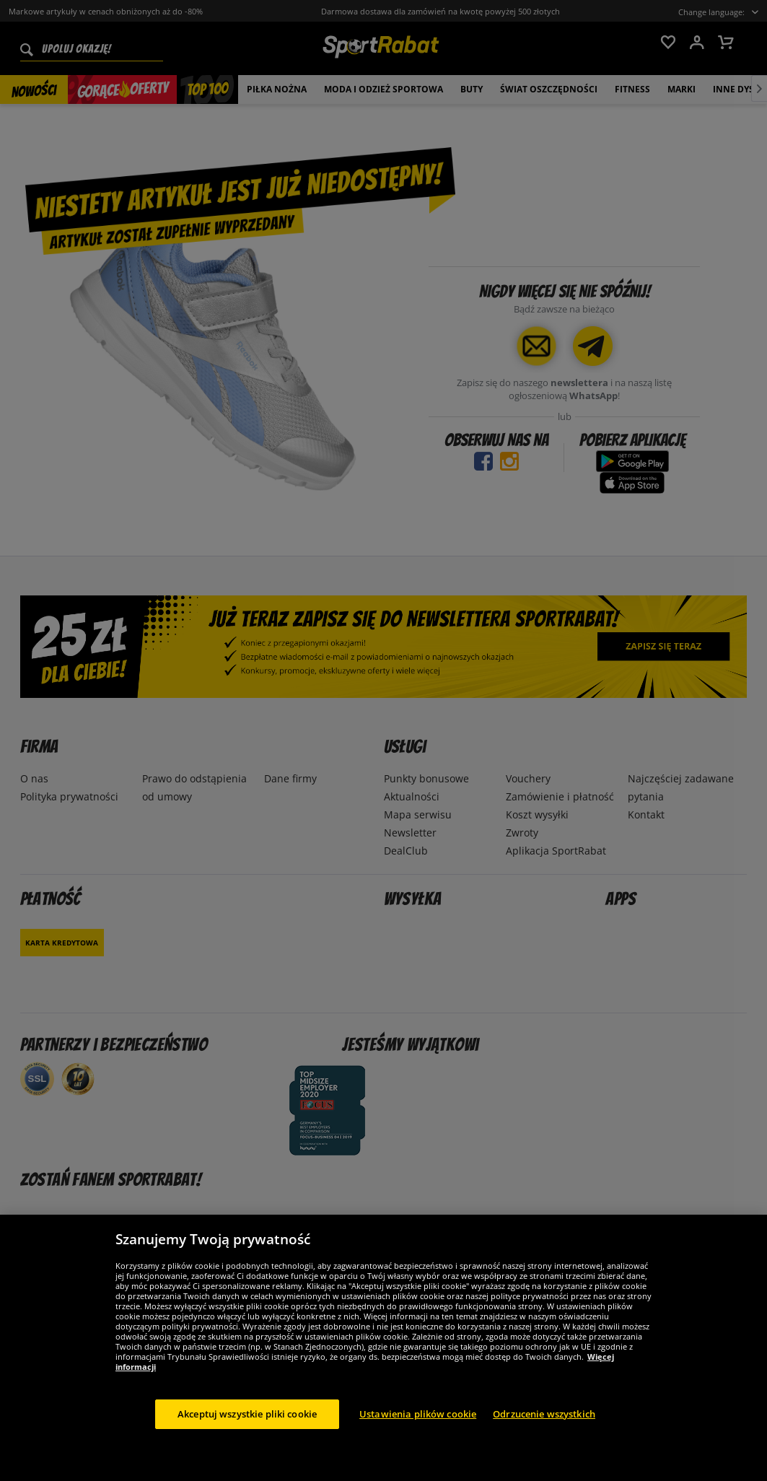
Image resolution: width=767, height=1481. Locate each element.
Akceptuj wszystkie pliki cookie (247, 1426)
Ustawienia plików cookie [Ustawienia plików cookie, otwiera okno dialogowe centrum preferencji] (417, 1426)
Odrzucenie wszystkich (544, 1426)
